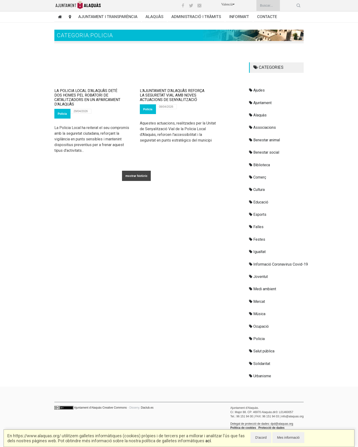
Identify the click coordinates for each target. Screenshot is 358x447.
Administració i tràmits (196, 16)
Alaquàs (154, 16)
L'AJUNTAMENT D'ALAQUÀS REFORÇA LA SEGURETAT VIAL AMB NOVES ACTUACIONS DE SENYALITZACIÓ (172, 95)
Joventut (258, 276)
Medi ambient (262, 289)
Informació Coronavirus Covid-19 (278, 264)
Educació (258, 202)
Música (257, 314)
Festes (257, 239)
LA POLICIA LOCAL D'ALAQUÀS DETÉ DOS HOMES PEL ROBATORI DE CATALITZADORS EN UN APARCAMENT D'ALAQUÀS (87, 97)
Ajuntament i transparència (107, 16)
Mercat (257, 301)
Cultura (257, 189)
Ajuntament (260, 103)
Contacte (267, 16)
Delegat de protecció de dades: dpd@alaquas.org (261, 423)
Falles (256, 227)
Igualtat (257, 251)
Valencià (228, 4)
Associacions (262, 127)
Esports (257, 214)
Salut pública (261, 351)
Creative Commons (114, 407)
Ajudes (257, 90)
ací (208, 440)
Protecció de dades (271, 427)
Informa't (239, 16)
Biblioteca (259, 165)
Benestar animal (264, 140)
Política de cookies (243, 427)
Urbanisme (260, 376)
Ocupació (259, 326)
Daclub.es (147, 407)
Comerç (257, 177)
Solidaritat (259, 363)
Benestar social (264, 152)
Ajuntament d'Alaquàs (88, 407)
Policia (62, 113)
